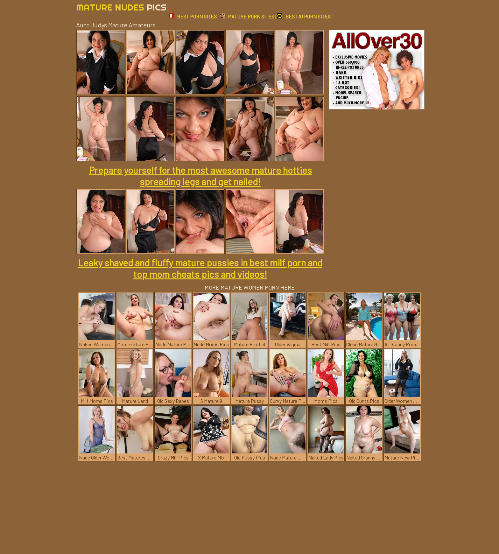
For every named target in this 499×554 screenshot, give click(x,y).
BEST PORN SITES (193, 16)
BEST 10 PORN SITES (304, 16)
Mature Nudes (121, 7)
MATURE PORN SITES (247, 16)
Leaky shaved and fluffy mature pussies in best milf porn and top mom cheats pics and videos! (200, 268)
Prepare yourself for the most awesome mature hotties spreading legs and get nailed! (200, 175)
